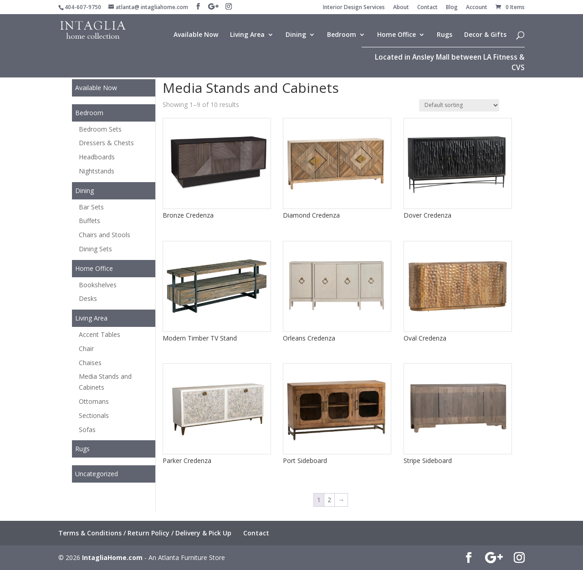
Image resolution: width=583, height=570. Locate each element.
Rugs (444, 35)
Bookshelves (98, 284)
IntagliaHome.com (112, 557)
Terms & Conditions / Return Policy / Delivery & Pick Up (144, 533)
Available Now (196, 35)
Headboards (97, 157)
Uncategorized (96, 473)
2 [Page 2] (329, 499)
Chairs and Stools (104, 234)
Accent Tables (99, 334)
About (401, 8)
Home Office (396, 35)
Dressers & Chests (106, 142)
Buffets (89, 220)
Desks (88, 298)
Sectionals (94, 415)
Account (476, 8)
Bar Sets (91, 207)
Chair (86, 348)
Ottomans (94, 401)
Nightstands (96, 171)
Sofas (87, 429)
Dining (296, 35)
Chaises (90, 362)
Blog (452, 8)
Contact (427, 8)
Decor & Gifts (485, 35)
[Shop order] (459, 105)
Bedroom (341, 35)
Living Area (247, 35)
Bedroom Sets (100, 129)
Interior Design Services (354, 8)
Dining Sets (95, 248)
